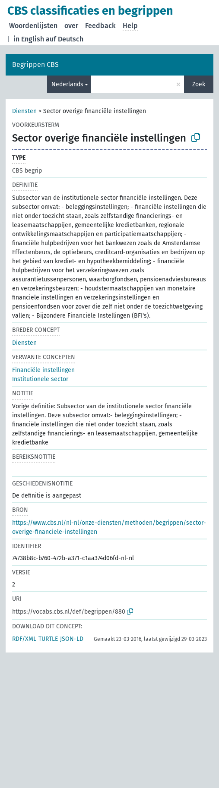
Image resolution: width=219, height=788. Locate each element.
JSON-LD (71, 639)
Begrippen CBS (35, 64)
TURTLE (48, 639)
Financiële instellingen (43, 370)
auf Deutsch (64, 39)
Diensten (24, 111)
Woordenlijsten (33, 26)
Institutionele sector (40, 379)
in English (28, 39)
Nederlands (67, 84)
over (71, 26)
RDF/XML (24, 639)
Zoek (198, 84)
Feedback (100, 26)
